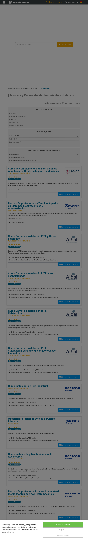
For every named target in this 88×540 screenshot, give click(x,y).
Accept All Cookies (63, 524)
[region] (44, 530)
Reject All (62, 530)
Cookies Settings (63, 535)
